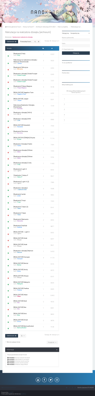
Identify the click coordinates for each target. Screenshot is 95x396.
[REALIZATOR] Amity (21, 269)
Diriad (19, 321)
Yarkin (19, 145)
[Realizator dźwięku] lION (22, 119)
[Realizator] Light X (20, 169)
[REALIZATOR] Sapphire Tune (23, 92)
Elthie (19, 152)
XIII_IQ (19, 114)
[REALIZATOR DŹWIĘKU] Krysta (24, 138)
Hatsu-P (19, 177)
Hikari (19, 296)
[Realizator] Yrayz (20, 200)
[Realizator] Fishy (19, 53)
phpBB (11, 392)
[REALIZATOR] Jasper (21, 99)
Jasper (19, 100)
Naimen (19, 252)
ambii (19, 196)
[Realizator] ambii (20, 194)
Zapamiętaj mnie (69, 49)
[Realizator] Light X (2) (21, 182)
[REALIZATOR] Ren (20, 307)
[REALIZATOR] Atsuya (21, 276)
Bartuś (19, 265)
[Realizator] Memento (21, 219)
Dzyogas (20, 258)
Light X (19, 170)
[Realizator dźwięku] (20, 188)
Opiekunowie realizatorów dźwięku (22, 37)
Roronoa (20, 133)
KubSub (19, 227)
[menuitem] (12, 3)
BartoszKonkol (21, 327)
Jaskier (19, 63)
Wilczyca (20, 69)
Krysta (19, 139)
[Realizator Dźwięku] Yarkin (23, 144)
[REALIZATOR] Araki (20, 238)
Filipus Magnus (22, 88)
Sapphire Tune (21, 94)
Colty (18, 164)
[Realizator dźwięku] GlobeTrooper (25, 74)
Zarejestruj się (74, 33)
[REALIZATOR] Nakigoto (22, 282)
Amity (19, 271)
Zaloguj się (65, 33)
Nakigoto (20, 284)
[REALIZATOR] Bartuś (21, 263)
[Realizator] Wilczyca (21, 67)
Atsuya (19, 240)
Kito (18, 302)
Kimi (18, 315)
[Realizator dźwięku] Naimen (23, 251)
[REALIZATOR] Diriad (21, 320)
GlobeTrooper (21, 75)
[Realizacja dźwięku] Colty (22, 163)
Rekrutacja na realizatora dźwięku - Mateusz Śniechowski (26, 61)
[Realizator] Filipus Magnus (23, 86)
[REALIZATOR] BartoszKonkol (24, 326)
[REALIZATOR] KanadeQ (22, 125)
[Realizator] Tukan (20, 213)
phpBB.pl (23, 394)
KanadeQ (20, 126)
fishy (18, 55)
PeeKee (19, 290)
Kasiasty (19, 108)
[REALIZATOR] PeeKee (21, 288)
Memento (20, 221)
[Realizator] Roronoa (21, 131)
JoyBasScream (22, 189)
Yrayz (19, 202)
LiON (18, 120)
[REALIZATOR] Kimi (20, 313)
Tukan (19, 208)
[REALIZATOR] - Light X (22, 232)
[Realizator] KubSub (20, 225)
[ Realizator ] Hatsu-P (21, 175)
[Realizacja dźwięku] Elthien (23, 150)
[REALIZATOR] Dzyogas (22, 257)
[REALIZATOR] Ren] (20, 301)
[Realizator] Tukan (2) (21, 207)
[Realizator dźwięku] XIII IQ (23, 112)
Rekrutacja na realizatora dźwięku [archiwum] (28, 32)
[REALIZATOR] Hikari (21, 295)
